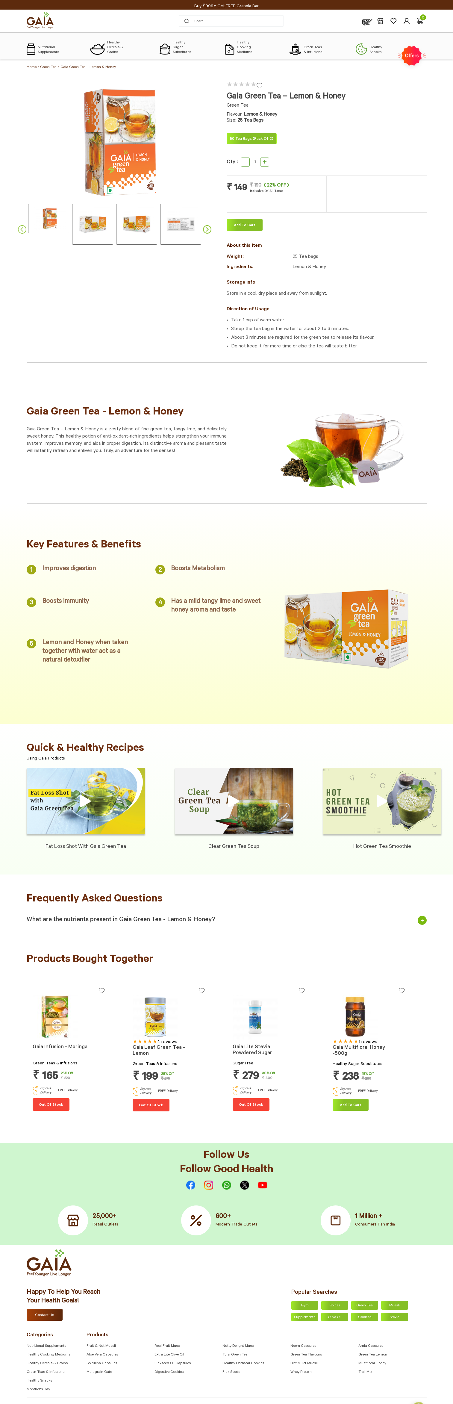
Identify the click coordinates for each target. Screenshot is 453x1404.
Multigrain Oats (99, 1372)
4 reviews (167, 1042)
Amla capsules (370, 1346)
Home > (33, 67)
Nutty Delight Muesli (238, 1346)
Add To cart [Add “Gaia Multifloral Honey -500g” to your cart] (350, 1105)
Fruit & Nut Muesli (101, 1346)
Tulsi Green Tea (235, 1355)
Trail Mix (365, 1372)
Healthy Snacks (39, 1381)
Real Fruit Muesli (167, 1346)
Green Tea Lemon (372, 1355)
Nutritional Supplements (46, 1346)
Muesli (394, 1306)
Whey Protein (301, 1372)
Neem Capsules (303, 1346)
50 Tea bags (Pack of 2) (251, 139)
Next (207, 229)
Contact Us (44, 1315)
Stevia (394, 1317)
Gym (305, 1306)
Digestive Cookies (169, 1372)
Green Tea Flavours (306, 1355)
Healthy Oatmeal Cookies (243, 1363)
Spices (334, 1306)
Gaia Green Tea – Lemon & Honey (88, 67)
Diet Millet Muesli (304, 1363)
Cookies (364, 1317)
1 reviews (368, 1042)
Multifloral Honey (372, 1363)
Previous (22, 229)
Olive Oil (334, 1317)
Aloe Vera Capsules (102, 1355)
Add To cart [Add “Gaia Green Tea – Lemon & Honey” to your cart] (244, 225)
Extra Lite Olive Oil (169, 1355)
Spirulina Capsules (102, 1363)
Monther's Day (38, 1390)
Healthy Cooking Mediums (48, 1355)
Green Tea (364, 1306)
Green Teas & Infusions (45, 1372)
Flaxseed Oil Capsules (172, 1363)
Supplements (304, 1317)
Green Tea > (49, 67)
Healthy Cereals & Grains (47, 1363)
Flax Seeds (231, 1372)
